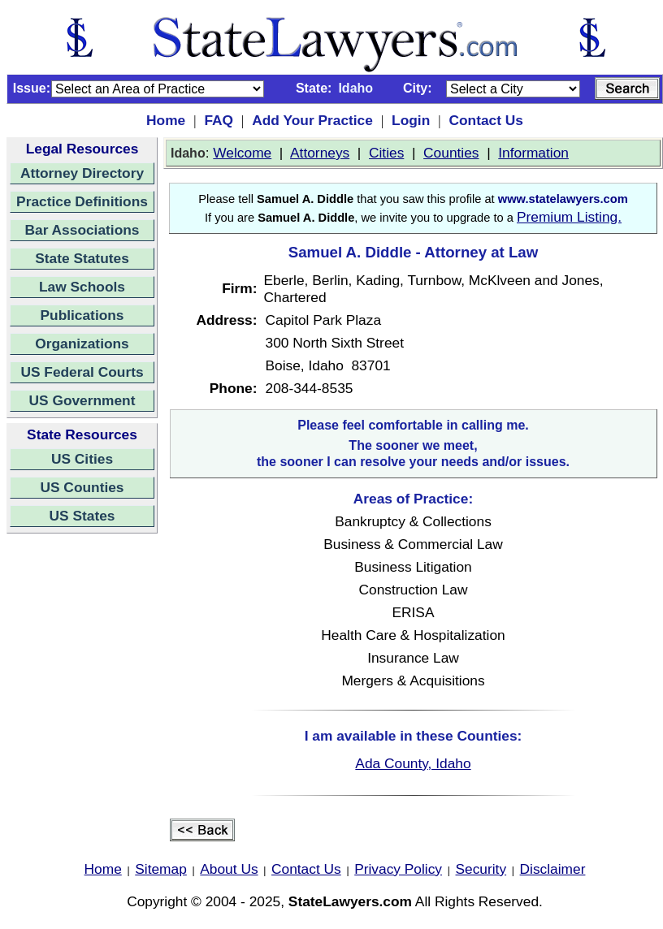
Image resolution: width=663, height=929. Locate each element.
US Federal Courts (81, 372)
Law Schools (82, 287)
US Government (82, 400)
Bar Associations (82, 230)
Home (165, 120)
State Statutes (82, 258)
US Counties (82, 487)
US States (82, 516)
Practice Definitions (82, 201)
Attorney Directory (82, 173)
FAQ (218, 120)
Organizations (82, 343)
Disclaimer (553, 869)
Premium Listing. (569, 217)
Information (533, 153)
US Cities (82, 459)
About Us (229, 869)
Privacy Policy (398, 869)
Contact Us (485, 120)
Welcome (242, 153)
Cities (386, 153)
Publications (82, 315)
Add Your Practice (312, 120)
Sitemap (161, 869)
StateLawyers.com (350, 901)
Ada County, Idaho (412, 763)
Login (411, 120)
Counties (451, 153)
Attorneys (319, 153)
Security (481, 869)
